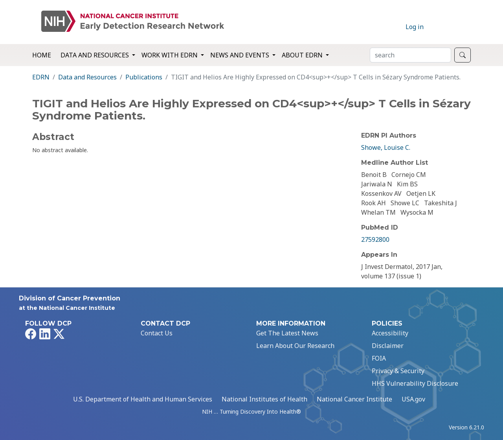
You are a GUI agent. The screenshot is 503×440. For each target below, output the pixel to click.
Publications (143, 77)
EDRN (41, 77)
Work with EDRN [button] (170, 55)
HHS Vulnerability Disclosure (415, 383)
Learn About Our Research (295, 345)
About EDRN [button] (303, 55)
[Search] (410, 55)
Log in (415, 26)
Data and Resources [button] (95, 55)
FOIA (379, 358)
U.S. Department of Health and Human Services (142, 399)
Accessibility (390, 333)
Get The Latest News (287, 333)
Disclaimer (388, 345)
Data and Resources (87, 77)
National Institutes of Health (264, 399)
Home (41, 55)
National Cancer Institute (354, 399)
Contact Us (157, 333)
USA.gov (413, 399)
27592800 (375, 239)
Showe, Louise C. (385, 147)
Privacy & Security (398, 370)
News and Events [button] (240, 55)
